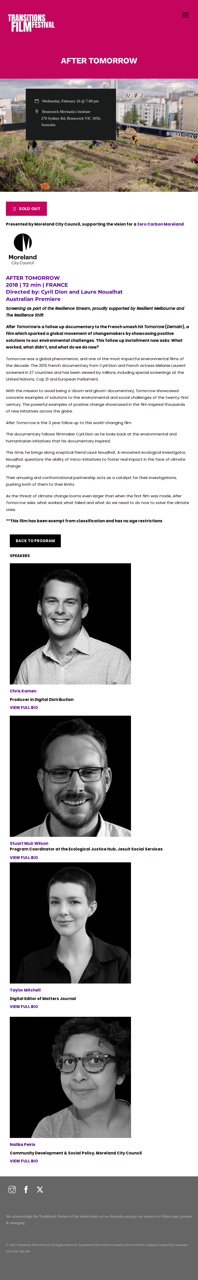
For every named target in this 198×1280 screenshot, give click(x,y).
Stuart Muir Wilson (29, 843)
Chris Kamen (23, 691)
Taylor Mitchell (25, 990)
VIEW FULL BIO (24, 707)
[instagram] (12, 1190)
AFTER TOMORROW (99, 60)
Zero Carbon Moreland (160, 224)
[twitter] (40, 1190)
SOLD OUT (26, 208)
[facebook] (26, 1190)
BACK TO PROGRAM (35, 540)
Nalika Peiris (22, 1144)
